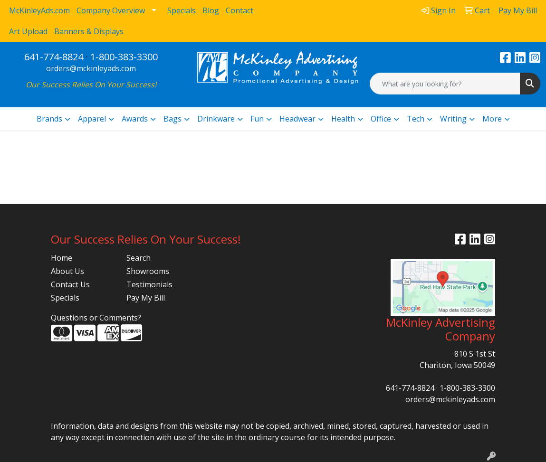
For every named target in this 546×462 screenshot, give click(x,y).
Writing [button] (453, 118)
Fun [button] (257, 118)
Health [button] (343, 118)
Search (138, 258)
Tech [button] (415, 118)
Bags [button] (172, 118)
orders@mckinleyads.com (91, 68)
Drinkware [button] (216, 118)
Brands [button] (49, 118)
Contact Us (70, 284)
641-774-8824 (53, 56)
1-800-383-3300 (124, 56)
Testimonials (149, 284)
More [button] (492, 118)
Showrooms (147, 271)
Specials (65, 297)
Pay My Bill (145, 297)
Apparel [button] (92, 118)
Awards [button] (135, 118)
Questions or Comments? (96, 317)
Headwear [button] (297, 118)
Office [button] (381, 118)
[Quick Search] (445, 83)
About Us (67, 271)
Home (61, 258)
